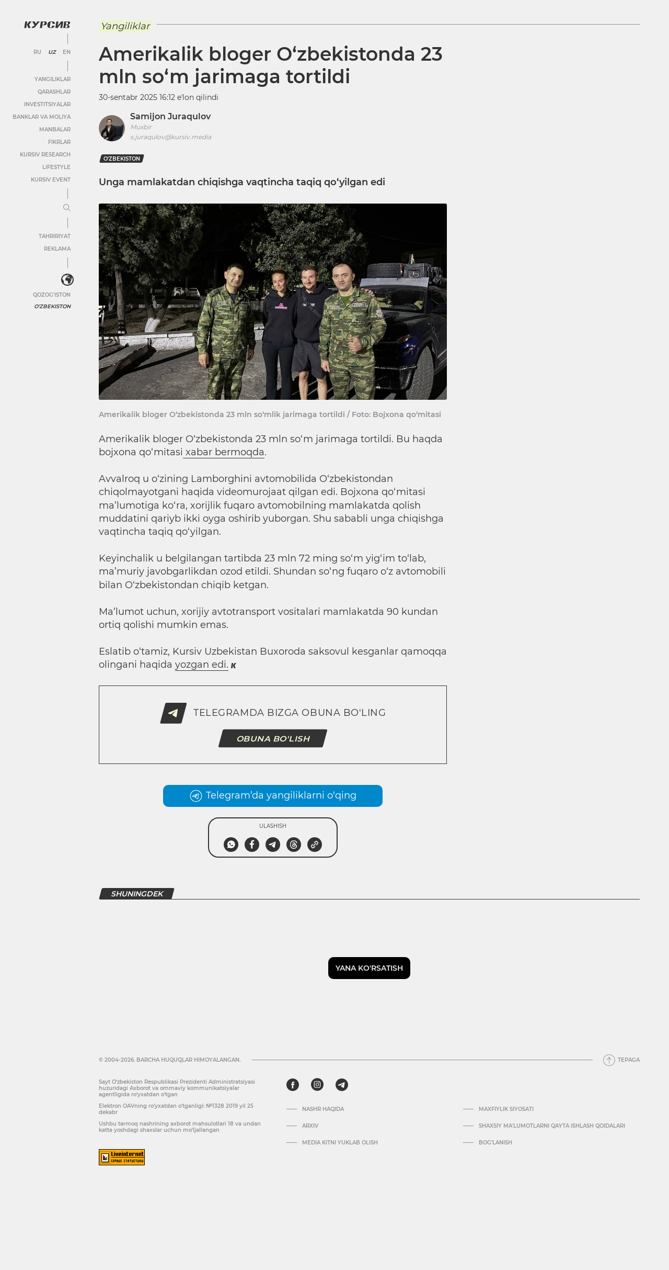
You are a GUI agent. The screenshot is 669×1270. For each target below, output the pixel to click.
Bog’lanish (495, 1143)
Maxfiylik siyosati (506, 1109)
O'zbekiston (52, 306)
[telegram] (342, 1084)
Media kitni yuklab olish (340, 1143)
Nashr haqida (323, 1109)
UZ (52, 52)
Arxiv (310, 1126)
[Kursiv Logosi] (47, 24)
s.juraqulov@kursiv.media (170, 137)
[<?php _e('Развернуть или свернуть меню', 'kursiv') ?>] (67, 280)
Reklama (57, 248)
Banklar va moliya (42, 117)
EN (67, 52)
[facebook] (292, 1084)
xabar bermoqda (223, 452)
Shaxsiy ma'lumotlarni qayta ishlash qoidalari (552, 1126)
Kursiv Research (45, 154)
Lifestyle (56, 167)
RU (37, 52)
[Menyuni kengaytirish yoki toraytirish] (67, 208)
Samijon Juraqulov (170, 116)
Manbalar (55, 129)
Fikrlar (59, 142)
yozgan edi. (201, 664)
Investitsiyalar (47, 104)
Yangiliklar (52, 79)
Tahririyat (55, 236)
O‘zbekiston (121, 158)
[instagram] (317, 1084)
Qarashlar (54, 91)
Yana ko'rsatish (369, 968)
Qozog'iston (52, 294)
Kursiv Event (51, 179)
